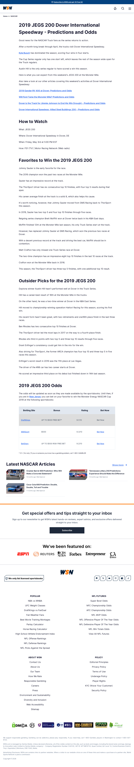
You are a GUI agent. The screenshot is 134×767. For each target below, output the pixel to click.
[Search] (122, 8)
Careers (35, 685)
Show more (120, 465)
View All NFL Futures (99, 633)
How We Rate (35, 676)
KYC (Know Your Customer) (99, 685)
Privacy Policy (99, 666)
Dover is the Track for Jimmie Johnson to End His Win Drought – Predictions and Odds (62, 103)
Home (5, 16)
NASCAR (14, 16)
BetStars (25, 443)
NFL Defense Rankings (35, 643)
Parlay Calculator (35, 624)
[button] (129, 8)
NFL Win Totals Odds (99, 629)
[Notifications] (115, 8)
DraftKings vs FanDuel (35, 610)
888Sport (25, 432)
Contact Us (35, 662)
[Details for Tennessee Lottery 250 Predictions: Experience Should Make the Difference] (78, 474)
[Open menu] (129, 8)
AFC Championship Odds (98, 610)
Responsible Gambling (35, 681)
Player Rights (99, 681)
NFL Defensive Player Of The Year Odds (99, 624)
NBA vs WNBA (35, 600)
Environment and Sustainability (35, 695)
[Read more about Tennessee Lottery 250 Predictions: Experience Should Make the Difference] (107, 472)
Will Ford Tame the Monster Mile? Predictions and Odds (46, 97)
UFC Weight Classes (35, 605)
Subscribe (67, 530)
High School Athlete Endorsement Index (35, 633)
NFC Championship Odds (98, 605)
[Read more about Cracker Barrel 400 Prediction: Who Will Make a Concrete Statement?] (44, 472)
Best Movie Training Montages (35, 619)
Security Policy (99, 690)
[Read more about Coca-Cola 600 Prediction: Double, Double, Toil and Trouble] (44, 486)
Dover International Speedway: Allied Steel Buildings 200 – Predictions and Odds (59, 109)
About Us (35, 666)
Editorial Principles (99, 662)
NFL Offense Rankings (35, 638)
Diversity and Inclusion (35, 699)
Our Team (35, 671)
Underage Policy (99, 676)
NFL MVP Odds (99, 615)
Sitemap (35, 709)
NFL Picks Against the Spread (35, 648)
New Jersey (35, 396)
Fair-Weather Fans (35, 615)
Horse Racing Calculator (35, 629)
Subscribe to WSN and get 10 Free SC (68, 2)
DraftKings (25, 420)
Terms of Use (99, 671)
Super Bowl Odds (99, 600)
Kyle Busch (24, 53)
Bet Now (100, 432)
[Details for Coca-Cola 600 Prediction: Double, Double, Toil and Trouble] (15, 489)
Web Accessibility (35, 704)
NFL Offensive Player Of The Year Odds (99, 619)
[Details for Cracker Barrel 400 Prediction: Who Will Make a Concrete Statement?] (15, 474)
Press (35, 690)
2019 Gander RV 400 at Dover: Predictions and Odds (45, 90)
